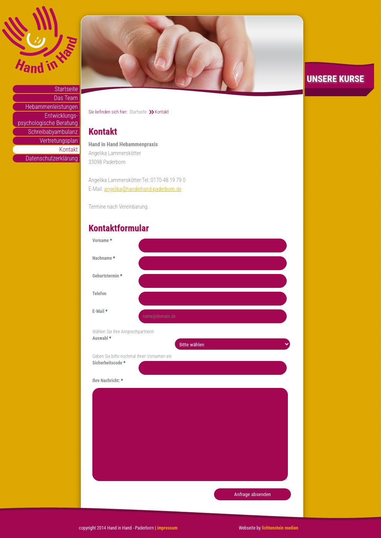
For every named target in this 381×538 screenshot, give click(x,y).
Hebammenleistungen (51, 106)
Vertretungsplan (59, 140)
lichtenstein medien (279, 528)
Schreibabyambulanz (53, 131)
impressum (167, 528)
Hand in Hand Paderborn (39, 40)
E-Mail (99, 311)
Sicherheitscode (108, 363)
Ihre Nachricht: (107, 380)
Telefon (99, 293)
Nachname (103, 258)
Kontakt (68, 149)
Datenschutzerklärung (51, 158)
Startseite (66, 89)
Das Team (66, 98)
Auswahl (101, 338)
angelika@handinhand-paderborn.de (143, 189)
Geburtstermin (107, 276)
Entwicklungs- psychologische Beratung (48, 119)
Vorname (102, 240)
